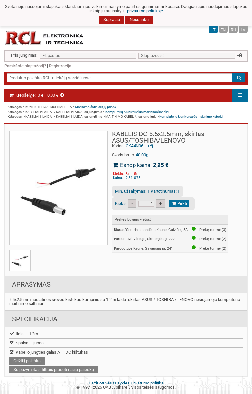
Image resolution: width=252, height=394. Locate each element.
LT (213, 29)
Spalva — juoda (26, 343)
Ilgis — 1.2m (23, 333)
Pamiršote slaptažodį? (25, 65)
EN (223, 29)
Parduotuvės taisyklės (109, 383)
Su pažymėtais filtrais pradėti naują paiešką (53, 369)
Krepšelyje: (37, 95)
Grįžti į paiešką (27, 360)
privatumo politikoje (145, 11)
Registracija (60, 65)
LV (243, 29)
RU (233, 29)
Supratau (111, 19)
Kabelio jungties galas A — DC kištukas (48, 352)
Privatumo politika (147, 383)
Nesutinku (139, 19)
